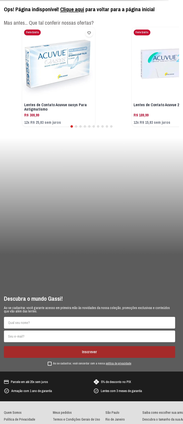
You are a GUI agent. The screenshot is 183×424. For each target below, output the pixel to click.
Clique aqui (72, 9)
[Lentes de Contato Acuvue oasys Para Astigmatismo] (58, 76)
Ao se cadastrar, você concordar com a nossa (92, 363)
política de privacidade (118, 363)
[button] (71, 126)
